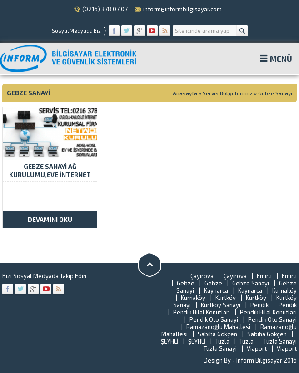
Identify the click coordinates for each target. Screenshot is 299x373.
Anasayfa (185, 93)
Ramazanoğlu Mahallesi (218, 326)
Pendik (259, 305)
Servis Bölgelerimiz (228, 93)
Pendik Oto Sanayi (213, 319)
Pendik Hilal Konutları (201, 312)
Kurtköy (225, 297)
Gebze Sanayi (250, 283)
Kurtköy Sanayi (220, 305)
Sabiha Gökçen (217, 334)
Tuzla (222, 341)
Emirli (264, 276)
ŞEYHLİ (169, 341)
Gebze (185, 283)
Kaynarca (216, 290)
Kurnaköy (284, 290)
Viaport (257, 348)
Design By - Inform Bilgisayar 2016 (250, 360)
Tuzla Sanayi (280, 341)
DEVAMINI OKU (50, 219)
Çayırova (202, 276)
